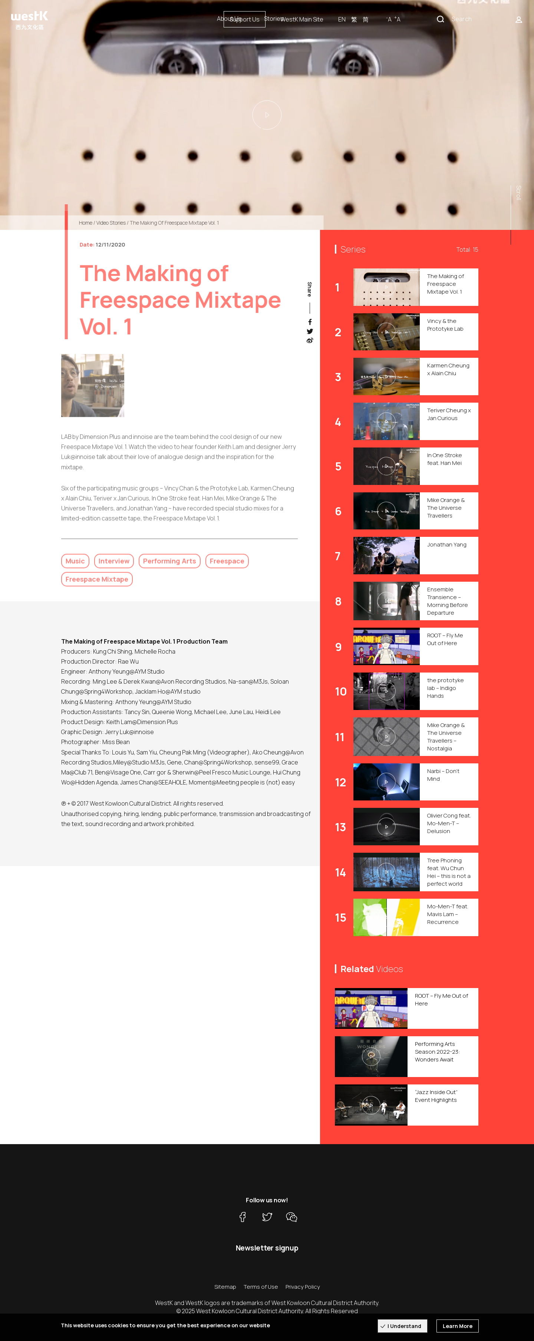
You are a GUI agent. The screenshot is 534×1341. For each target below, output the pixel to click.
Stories (274, 18)
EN (421, 19)
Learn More (457, 1326)
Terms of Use (261, 1287)
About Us (229, 18)
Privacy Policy (303, 1287)
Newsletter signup (267, 1248)
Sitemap (225, 1287)
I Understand (404, 1326)
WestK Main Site (380, 19)
